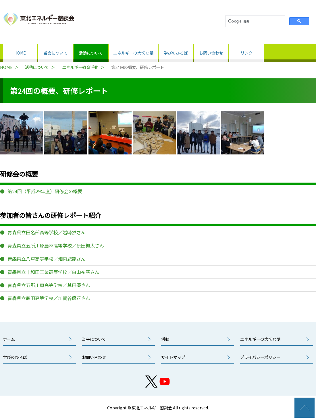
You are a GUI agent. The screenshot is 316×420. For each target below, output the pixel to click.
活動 (165, 339)
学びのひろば (176, 53)
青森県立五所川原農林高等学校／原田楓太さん (55, 245)
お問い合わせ (211, 53)
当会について (55, 53)
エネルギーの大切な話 (133, 53)
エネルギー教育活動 (80, 67)
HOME (20, 53)
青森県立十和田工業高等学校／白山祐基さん (53, 271)
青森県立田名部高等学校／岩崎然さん (46, 232)
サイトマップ (173, 357)
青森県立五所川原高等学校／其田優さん (48, 285)
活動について (91, 53)
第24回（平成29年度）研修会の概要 (44, 191)
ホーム (9, 339)
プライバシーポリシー (260, 357)
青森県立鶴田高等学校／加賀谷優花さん (48, 298)
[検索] (254, 21)
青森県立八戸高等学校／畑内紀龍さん (46, 258)
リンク (246, 53)
